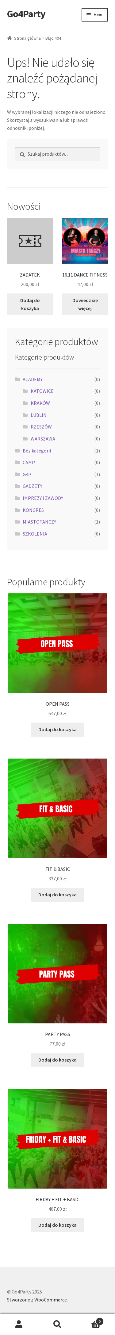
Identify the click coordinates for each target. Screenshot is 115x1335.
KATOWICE (42, 391)
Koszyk (90, 1320)
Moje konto (19, 1324)
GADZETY (32, 486)
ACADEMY (33, 379)
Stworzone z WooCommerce (37, 1300)
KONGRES (33, 510)
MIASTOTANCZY (39, 522)
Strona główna (27, 38)
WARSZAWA (43, 439)
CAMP (29, 462)
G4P (27, 474)
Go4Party (26, 14)
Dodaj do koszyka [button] (30, 304)
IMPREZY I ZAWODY (43, 498)
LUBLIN (39, 415)
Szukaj (57, 1324)
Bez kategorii (37, 451)
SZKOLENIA (35, 534)
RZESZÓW (41, 427)
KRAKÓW (40, 403)
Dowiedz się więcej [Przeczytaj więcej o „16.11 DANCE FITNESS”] (85, 304)
